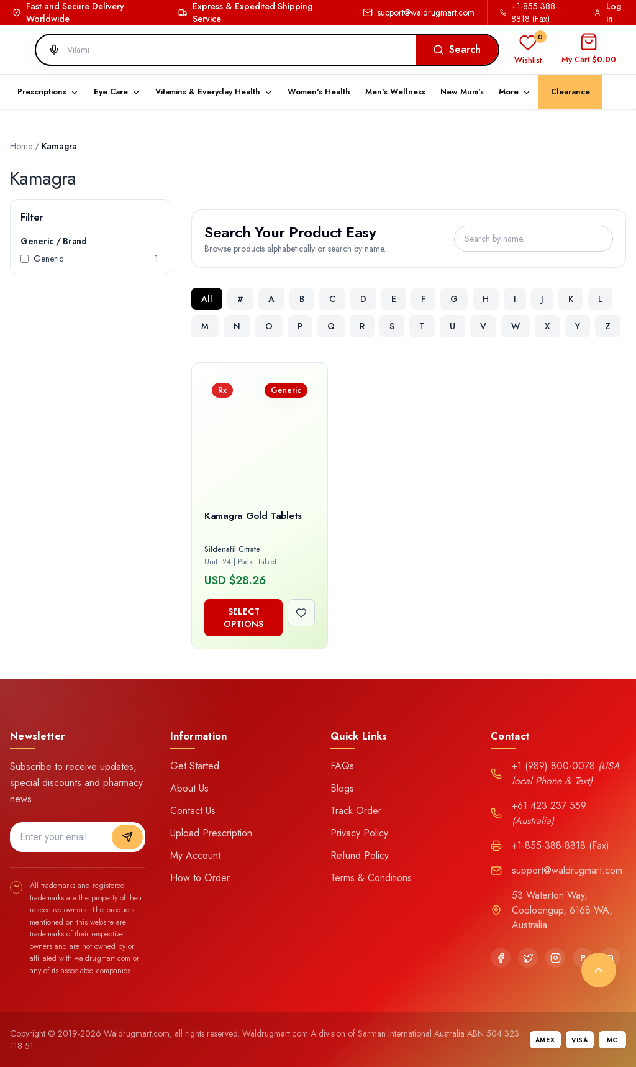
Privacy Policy (359, 833)
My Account (195, 855)
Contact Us (193, 811)
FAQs (342, 766)
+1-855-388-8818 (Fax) (529, 12)
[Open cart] (588, 49)
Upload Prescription (211, 833)
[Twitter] (528, 958)
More (515, 92)
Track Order (355, 811)
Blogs (342, 788)
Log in (607, 12)
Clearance (570, 92)
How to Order (200, 878)
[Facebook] (501, 958)
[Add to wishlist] (301, 612)
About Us (189, 788)
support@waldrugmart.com (419, 12)
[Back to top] (598, 970)
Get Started (194, 766)
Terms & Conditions (371, 878)
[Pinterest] (583, 958)
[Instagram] (555, 958)
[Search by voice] (49, 50)
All (206, 299)
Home (21, 146)
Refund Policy (359, 855)
